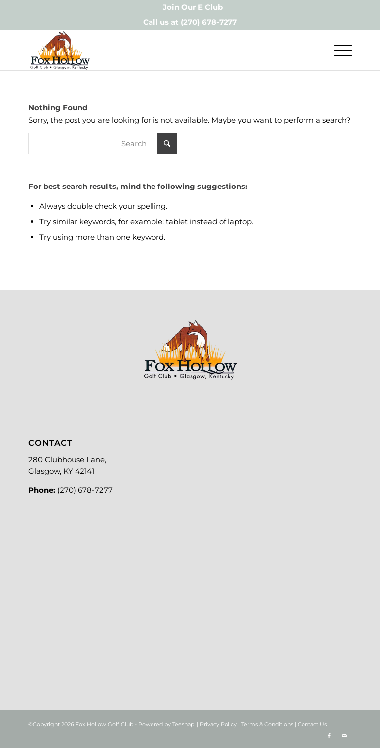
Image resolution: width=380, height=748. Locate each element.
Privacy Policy (218, 724)
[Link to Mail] (344, 735)
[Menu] (338, 50)
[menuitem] (193, 7)
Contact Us (312, 724)
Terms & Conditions (267, 724)
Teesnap (183, 724)
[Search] (102, 143)
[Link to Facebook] (329, 735)
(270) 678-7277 (209, 22)
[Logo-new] (157, 50)
